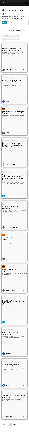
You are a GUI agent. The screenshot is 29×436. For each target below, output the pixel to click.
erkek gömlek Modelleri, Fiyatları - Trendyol (13, 239)
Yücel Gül (8, 69)
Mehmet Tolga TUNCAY (12, 227)
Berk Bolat (8, 132)
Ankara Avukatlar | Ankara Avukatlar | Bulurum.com (14, 396)
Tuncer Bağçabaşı (10, 164)
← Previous (5, 424)
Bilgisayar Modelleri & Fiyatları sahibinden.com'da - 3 (11, 81)
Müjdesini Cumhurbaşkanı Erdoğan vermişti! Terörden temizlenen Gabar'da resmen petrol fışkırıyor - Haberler (13, 177)
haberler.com (6, 172)
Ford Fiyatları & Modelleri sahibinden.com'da (10, 333)
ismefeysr (8, 353)
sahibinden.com (7, 46)
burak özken (9, 195)
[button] (10, 35)
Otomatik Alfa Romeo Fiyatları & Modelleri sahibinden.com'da (12, 49)
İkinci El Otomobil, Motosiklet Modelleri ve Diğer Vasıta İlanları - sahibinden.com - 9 (12, 145)
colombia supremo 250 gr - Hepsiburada (10, 207)
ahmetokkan (9, 416)
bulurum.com (6, 393)
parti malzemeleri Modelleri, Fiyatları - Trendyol (14, 112)
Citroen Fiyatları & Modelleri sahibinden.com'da (11, 365)
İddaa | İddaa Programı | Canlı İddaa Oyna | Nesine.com (13, 302)
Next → (14, 424)
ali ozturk (8, 101)
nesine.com (6, 298)
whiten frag (8, 322)
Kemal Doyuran (10, 259)
